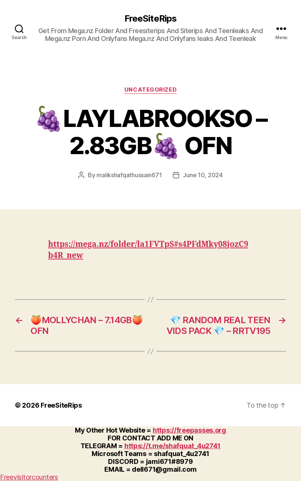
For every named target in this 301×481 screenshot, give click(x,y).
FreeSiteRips (150, 18)
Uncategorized (150, 89)
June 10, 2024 (203, 175)
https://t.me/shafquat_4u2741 (172, 446)
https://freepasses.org (189, 430)
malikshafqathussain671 (129, 175)
